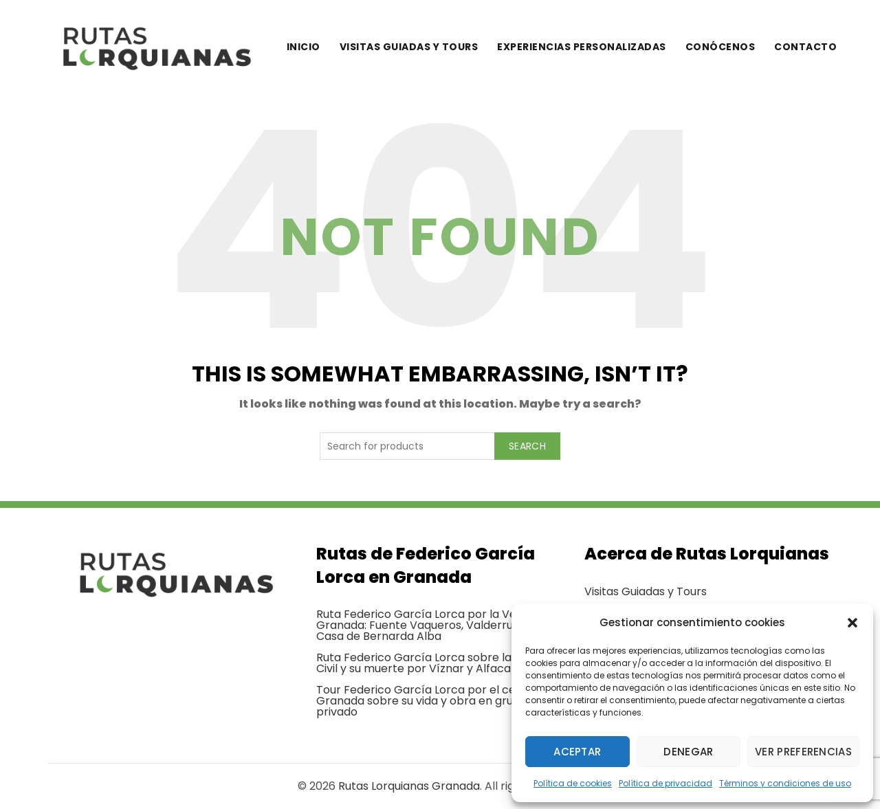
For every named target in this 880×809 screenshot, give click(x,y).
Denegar (688, 751)
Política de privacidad (665, 783)
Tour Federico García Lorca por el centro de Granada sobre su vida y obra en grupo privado (436, 701)
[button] (852, 623)
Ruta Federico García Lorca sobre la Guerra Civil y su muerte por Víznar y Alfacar (434, 663)
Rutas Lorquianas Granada (409, 786)
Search (527, 446)
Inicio (303, 47)
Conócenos (720, 47)
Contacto (805, 47)
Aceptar (577, 751)
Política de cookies (573, 783)
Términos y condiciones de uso (785, 783)
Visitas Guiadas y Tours (645, 591)
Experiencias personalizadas (581, 47)
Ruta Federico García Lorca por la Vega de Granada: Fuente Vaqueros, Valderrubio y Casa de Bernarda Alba (431, 625)
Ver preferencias (803, 751)
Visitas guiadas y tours (409, 47)
